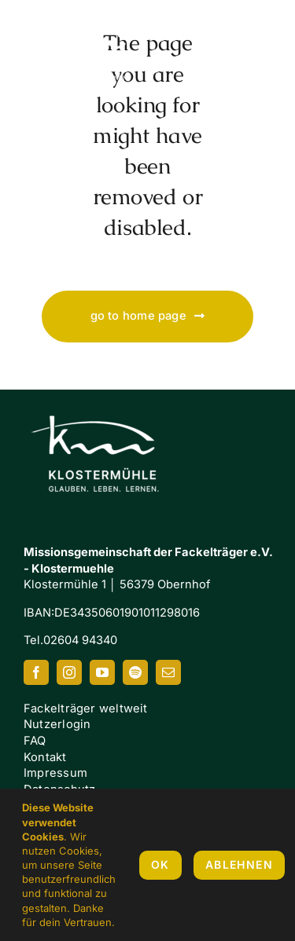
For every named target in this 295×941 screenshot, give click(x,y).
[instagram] (69, 672)
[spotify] (135, 672)
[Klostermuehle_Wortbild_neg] (102, 401)
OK (160, 864)
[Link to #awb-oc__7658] (256, 51)
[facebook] (36, 672)
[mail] (168, 672)
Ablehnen (239, 864)
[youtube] (102, 672)
